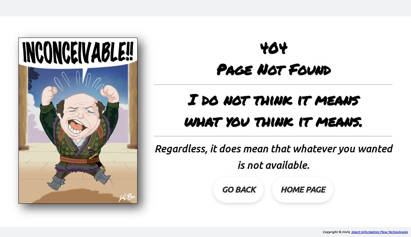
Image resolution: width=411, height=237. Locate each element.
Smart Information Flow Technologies (379, 232)
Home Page (302, 189)
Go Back (238, 189)
